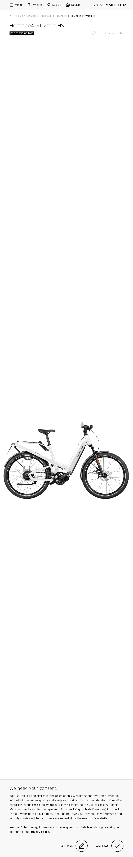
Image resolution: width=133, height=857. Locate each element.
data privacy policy (45, 805)
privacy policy (39, 831)
